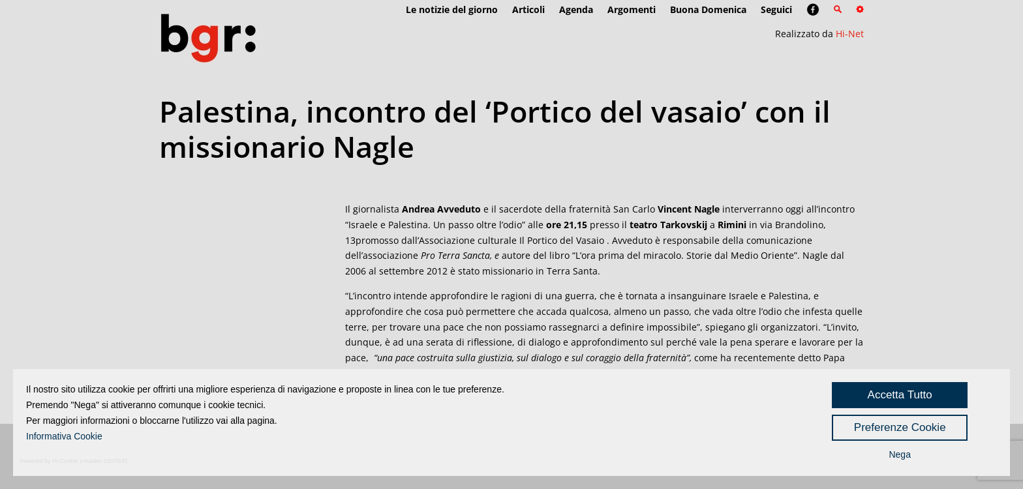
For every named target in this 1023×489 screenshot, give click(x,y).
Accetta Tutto (900, 395)
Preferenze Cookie (900, 427)
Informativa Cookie (64, 436)
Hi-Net (850, 33)
